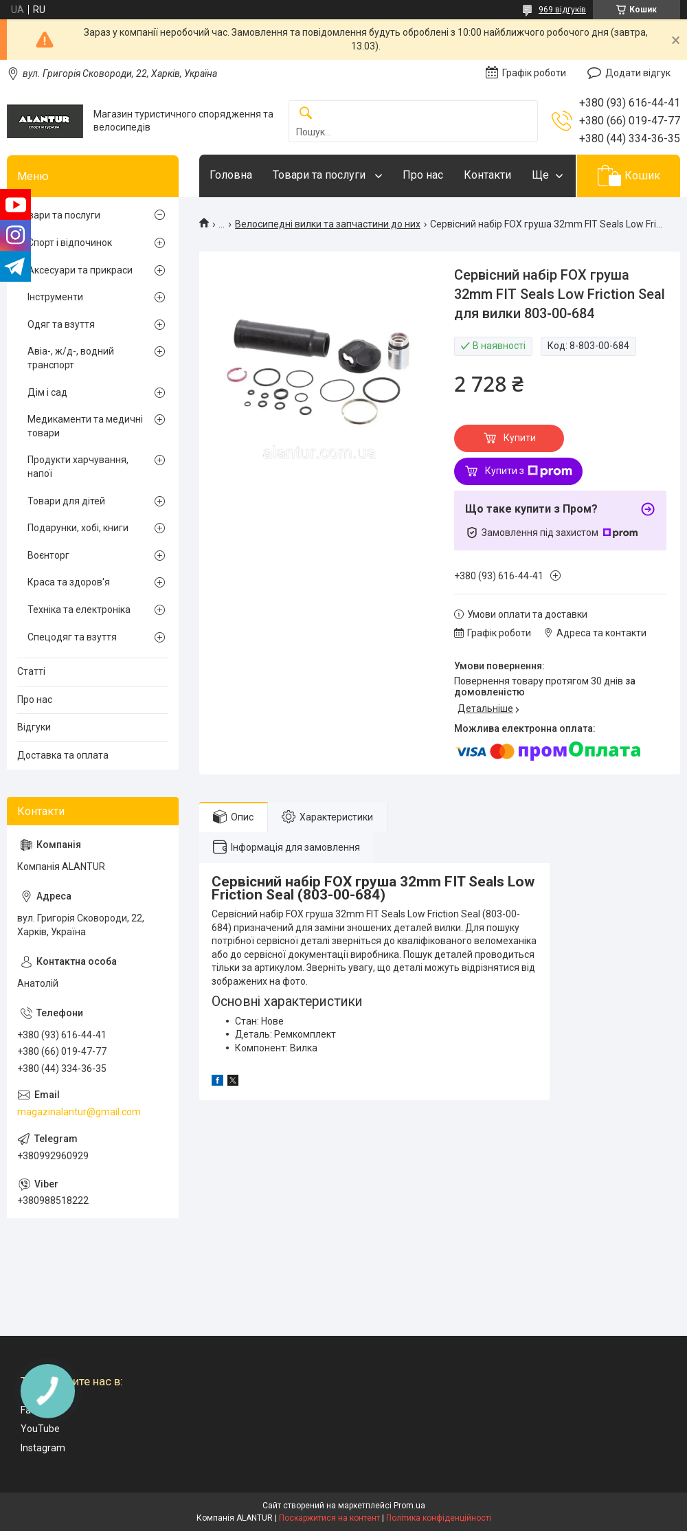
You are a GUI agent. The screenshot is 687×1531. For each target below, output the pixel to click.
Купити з (528, 471)
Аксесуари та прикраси (80, 270)
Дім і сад (47, 392)
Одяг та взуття (61, 324)
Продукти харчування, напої (77, 466)
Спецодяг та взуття (72, 637)
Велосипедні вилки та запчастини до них (327, 224)
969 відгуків (562, 9)
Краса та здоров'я (68, 582)
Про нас (423, 174)
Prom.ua (409, 1505)
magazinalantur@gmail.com (79, 1111)
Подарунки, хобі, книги (77, 527)
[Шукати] (305, 113)
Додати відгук (638, 72)
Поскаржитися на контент (329, 1518)
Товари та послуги (320, 174)
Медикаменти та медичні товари (85, 426)
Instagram (43, 1447)
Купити (520, 437)
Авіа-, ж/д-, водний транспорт (70, 358)
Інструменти (55, 296)
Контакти (487, 174)
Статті (31, 671)
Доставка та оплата (63, 755)
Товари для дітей (66, 500)
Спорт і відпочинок (69, 242)
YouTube (40, 1428)
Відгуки (34, 727)
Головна (231, 174)
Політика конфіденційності (438, 1518)
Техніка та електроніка (79, 609)
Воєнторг (48, 555)
